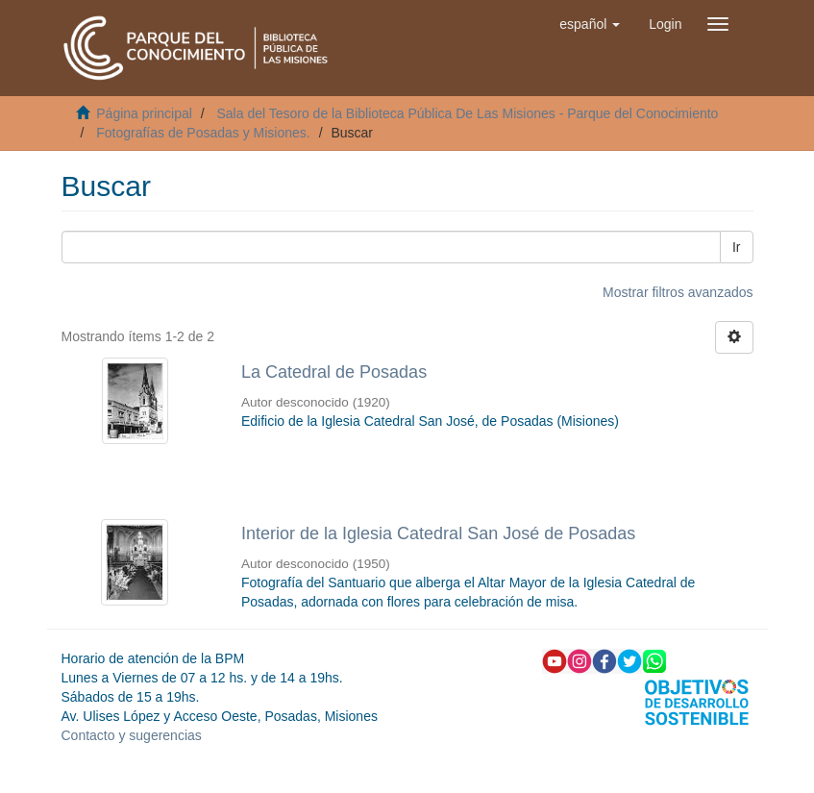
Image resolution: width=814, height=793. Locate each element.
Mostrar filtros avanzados (677, 292)
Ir (736, 247)
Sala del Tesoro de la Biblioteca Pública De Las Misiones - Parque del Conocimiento (467, 113)
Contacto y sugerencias (132, 735)
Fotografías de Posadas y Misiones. (203, 132)
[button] (589, 24)
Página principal (144, 113)
